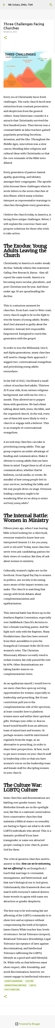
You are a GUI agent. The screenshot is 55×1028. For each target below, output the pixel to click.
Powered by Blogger (27, 1024)
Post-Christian (12, 990)
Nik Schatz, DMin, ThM (20, 4)
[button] (5, 38)
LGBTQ (33, 985)
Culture (29, 981)
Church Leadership (13, 981)
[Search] (51, 4)
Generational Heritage (15, 985)
